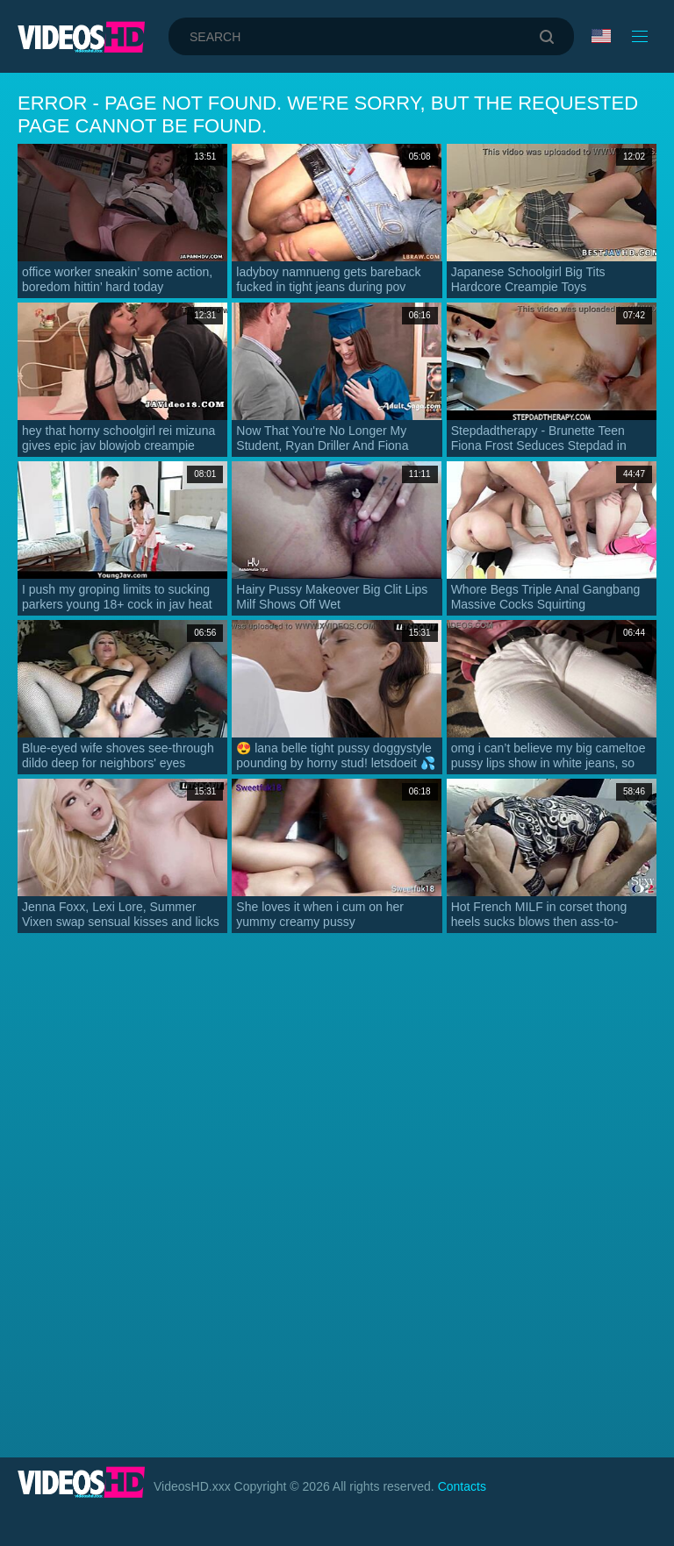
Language (601, 36)
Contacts (462, 1486)
